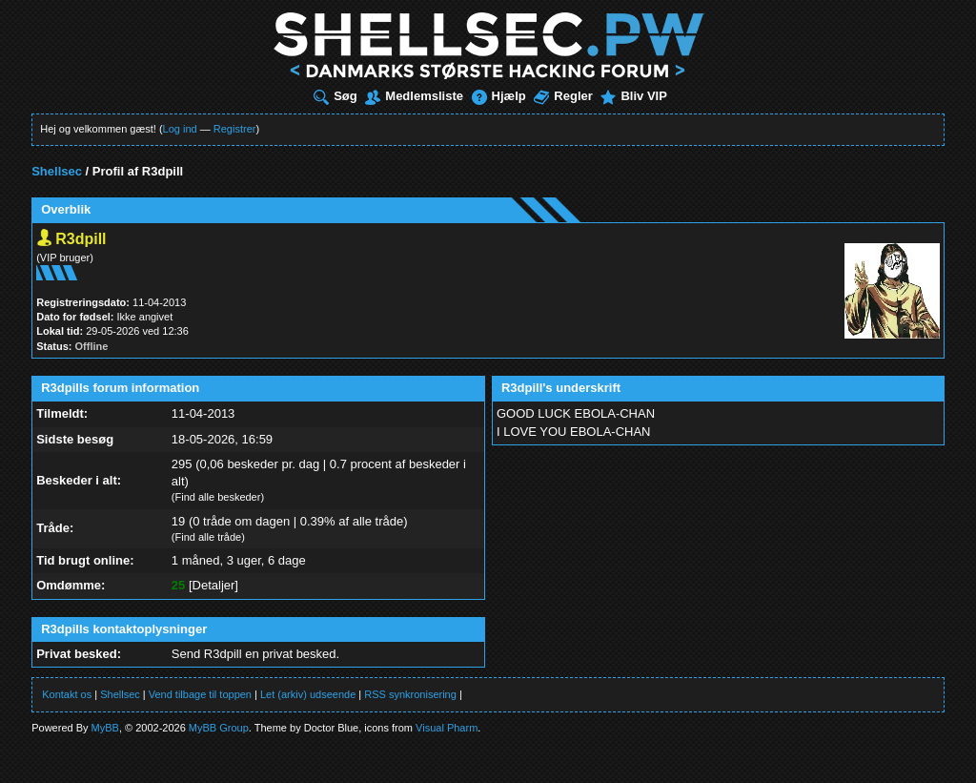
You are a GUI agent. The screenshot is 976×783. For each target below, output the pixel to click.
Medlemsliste (414, 96)
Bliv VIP (633, 96)
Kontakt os (67, 694)
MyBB (105, 727)
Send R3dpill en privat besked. (255, 654)
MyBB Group (219, 727)
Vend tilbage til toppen (200, 694)
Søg (335, 96)
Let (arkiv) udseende (308, 694)
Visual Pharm (447, 727)
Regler (563, 96)
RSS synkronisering (410, 694)
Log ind (180, 128)
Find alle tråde (208, 537)
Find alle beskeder (218, 497)
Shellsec (56, 171)
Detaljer (214, 585)
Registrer (235, 128)
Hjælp (499, 96)
